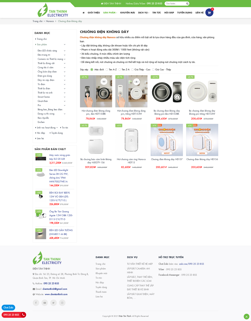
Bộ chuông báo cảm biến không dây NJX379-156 (96, 161)
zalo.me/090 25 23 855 (191, 263)
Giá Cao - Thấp (161, 69)
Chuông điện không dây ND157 (167, 159)
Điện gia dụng (45, 75)
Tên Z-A (124, 69)
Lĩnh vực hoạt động (45, 127)
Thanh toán (101, 291)
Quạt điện (43, 101)
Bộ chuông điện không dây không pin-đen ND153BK (167, 112)
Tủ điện (41, 84)
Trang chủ (37, 21)
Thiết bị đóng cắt (46, 63)
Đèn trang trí (44, 54)
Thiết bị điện (44, 88)
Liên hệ (200, 12)
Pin (39, 105)
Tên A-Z (111, 69)
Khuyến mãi (101, 273)
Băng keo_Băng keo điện (50, 109)
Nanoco (50, 21)
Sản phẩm (110, 12)
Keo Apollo (43, 117)
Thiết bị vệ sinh (45, 92)
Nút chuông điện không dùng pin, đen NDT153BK (96, 112)
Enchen (41, 122)
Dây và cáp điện (46, 80)
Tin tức (156, 12)
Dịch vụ (143, 12)
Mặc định (97, 69)
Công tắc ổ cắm (46, 67)
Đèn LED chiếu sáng (47, 50)
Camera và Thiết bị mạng (50, 58)
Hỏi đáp (169, 12)
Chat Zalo (8, 307)
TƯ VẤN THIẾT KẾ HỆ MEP (140, 263)
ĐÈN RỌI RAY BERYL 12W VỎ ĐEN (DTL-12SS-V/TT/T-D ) (59, 196)
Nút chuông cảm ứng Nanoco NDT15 (131, 161)
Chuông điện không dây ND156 (202, 159)
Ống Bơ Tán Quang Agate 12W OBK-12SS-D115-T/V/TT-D (61, 215)
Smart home (44, 96)
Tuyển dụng (184, 12)
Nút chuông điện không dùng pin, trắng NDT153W (131, 112)
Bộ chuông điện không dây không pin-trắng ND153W (202, 112)
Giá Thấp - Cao (140, 69)
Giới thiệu (94, 12)
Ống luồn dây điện (47, 71)
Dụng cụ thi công (46, 113)
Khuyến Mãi (127, 12)
